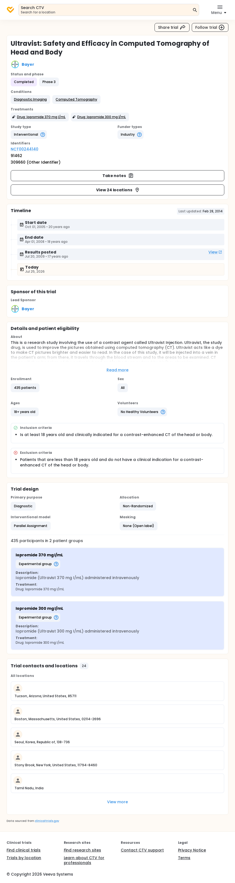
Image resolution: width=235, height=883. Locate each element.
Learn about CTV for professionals (84, 860)
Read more (118, 370)
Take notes (118, 175)
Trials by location (24, 857)
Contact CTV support (142, 850)
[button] (30, 99)
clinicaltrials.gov (47, 821)
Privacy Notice (192, 850)
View (215, 252)
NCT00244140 (24, 149)
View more (117, 802)
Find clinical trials (24, 850)
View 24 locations (118, 190)
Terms (184, 857)
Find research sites (82, 850)
